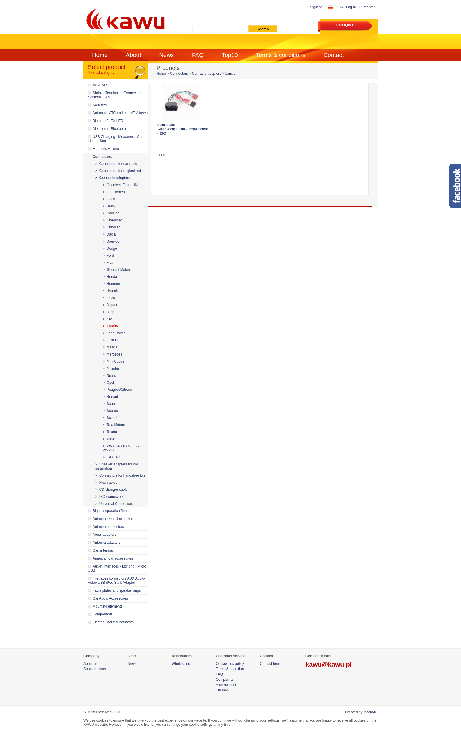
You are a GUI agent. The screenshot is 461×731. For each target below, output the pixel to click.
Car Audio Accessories (110, 598)
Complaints (224, 679)
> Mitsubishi (112, 368)
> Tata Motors (114, 425)
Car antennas (103, 550)
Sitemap (222, 690)
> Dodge (110, 248)
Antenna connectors (108, 527)
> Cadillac (111, 213)
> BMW (109, 206)
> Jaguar (110, 305)
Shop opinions (94, 669)
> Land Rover (114, 333)
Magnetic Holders (106, 149)
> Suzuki (110, 418)
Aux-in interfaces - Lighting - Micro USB (117, 568)
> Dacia (109, 234)
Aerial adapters (104, 535)
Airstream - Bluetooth (109, 129)
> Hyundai (111, 291)
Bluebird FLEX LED (108, 121)
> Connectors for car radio (116, 164)
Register (369, 7)
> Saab (109, 404)
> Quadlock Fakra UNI (120, 185)
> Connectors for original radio (119, 171)
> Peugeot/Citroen (117, 390)
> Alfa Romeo (114, 192)
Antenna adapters (107, 542)
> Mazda (110, 347)
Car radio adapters (206, 73)
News (166, 55)
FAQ (198, 55)
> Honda (110, 277)
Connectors (102, 157)
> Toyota (110, 432)
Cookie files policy (230, 664)
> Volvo (109, 439)
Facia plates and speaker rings (117, 590)
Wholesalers (181, 664)
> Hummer (111, 284)
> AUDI (109, 199)
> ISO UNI (111, 457)
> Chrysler (111, 227)
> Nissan (110, 375)
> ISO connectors (109, 497)
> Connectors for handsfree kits (120, 475)
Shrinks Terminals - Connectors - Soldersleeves (116, 95)
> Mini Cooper (114, 361)
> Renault (111, 397)
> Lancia (110, 326)
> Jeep (108, 312)
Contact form (270, 664)
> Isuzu (109, 298)
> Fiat (108, 263)
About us (90, 664)
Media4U (370, 712)
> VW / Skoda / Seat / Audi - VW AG (125, 448)
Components (103, 614)
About (133, 55)
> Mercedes (112, 354)
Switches (100, 105)
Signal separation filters (111, 511)
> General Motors (117, 270)
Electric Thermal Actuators (113, 622)
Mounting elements (107, 606)
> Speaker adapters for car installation (116, 466)
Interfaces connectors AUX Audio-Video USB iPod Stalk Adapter (116, 580)
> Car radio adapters (113, 178)
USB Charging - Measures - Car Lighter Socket (115, 139)
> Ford (108, 255)
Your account (226, 685)
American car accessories (113, 558)
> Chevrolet (112, 220)
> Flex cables (106, 482)
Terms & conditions (280, 55)
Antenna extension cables (113, 519)
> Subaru (110, 411)
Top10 (230, 55)
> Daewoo (111, 241)
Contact (333, 55)
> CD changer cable (111, 490)
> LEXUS (110, 340)
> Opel (108, 382)
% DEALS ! (101, 85)
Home (100, 55)
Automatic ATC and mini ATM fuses (120, 113)
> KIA (107, 319)
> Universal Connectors (114, 504)
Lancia (230, 73)
